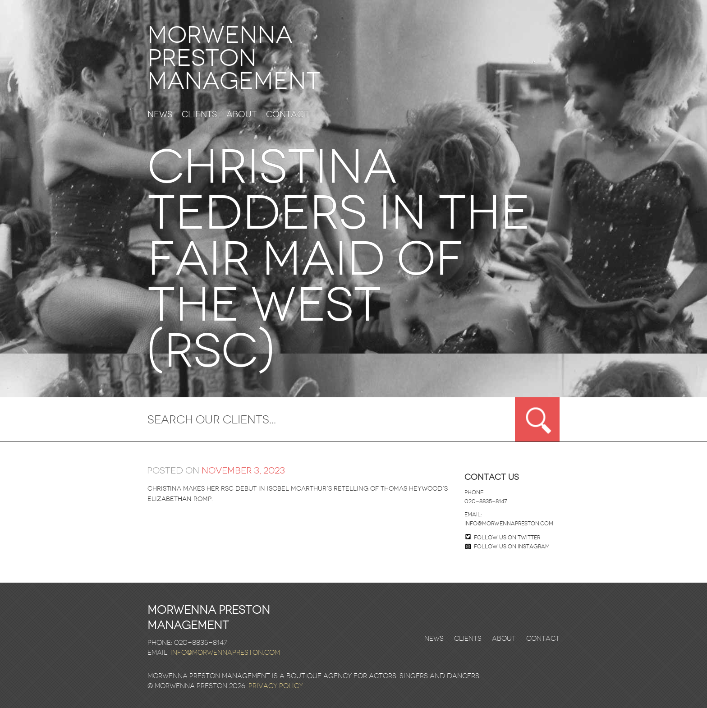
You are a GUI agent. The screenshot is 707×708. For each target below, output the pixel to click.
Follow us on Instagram (507, 546)
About (241, 115)
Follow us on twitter (507, 537)
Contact (287, 115)
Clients (199, 115)
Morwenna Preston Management (233, 57)
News (159, 115)
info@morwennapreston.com (508, 523)
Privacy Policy (275, 686)
